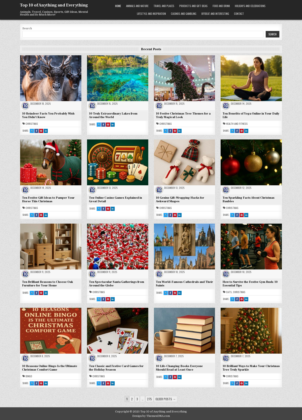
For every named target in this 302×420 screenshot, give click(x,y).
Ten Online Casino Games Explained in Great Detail (115, 199)
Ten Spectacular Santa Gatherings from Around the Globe (116, 283)
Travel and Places (164, 6)
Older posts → (165, 399)
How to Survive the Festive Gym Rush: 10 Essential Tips (250, 283)
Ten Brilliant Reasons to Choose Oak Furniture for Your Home (47, 283)
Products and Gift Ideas (193, 6)
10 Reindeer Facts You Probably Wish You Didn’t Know (48, 115)
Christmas (32, 123)
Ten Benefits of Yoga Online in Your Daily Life (251, 115)
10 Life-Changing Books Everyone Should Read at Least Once (179, 368)
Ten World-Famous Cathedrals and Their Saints (184, 283)
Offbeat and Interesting (215, 14)
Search (27, 28)
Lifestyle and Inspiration (151, 14)
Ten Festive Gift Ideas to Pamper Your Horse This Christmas (48, 199)
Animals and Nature (137, 6)
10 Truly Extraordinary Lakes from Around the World (113, 115)
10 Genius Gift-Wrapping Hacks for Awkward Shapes (180, 199)
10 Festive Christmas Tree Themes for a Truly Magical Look (183, 115)
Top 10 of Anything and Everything (54, 5)
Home (118, 6)
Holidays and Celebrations (250, 6)
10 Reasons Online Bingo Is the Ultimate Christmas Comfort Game (49, 368)
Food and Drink (221, 6)
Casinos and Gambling (183, 14)
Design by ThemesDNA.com (151, 415)
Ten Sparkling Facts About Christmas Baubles (249, 199)
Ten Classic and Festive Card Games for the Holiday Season (116, 368)
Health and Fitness (237, 123)
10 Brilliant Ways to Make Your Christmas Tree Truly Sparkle (251, 368)
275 (149, 399)
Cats (229, 292)
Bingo (29, 376)
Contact (239, 14)
